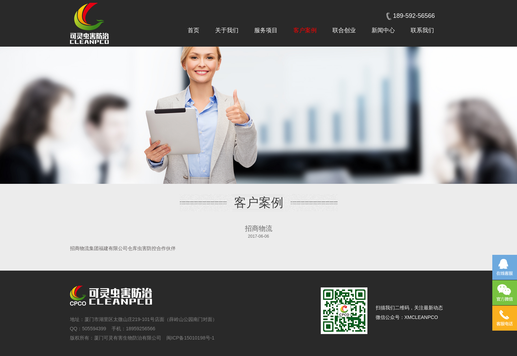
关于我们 (226, 30)
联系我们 (422, 30)
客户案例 (305, 30)
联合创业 (344, 30)
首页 (193, 30)
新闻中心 (383, 30)
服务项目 (266, 30)
